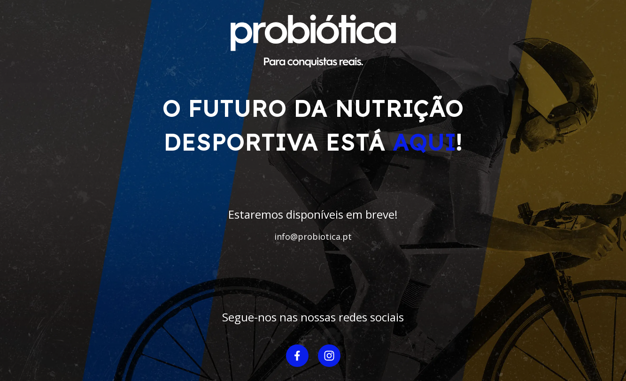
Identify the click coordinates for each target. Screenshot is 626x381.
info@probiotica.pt (313, 236)
